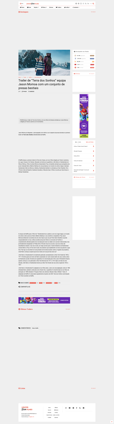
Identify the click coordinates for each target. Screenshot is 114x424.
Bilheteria (56, 410)
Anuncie (56, 417)
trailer (24, 77)
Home (22, 7)
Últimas (77, 73)
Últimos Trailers (25, 309)
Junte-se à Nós (56, 415)
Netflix (30, 77)
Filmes (44, 7)
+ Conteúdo (75, 7)
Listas (21, 388)
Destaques (23, 12)
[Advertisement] (57, 37)
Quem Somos (49, 415)
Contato (49, 417)
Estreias (49, 412)
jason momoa (37, 77)
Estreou (51, 7)
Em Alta (67, 7)
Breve (29, 7)
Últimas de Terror (79, 177)
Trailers (58, 7)
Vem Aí (49, 410)
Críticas (56, 412)
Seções (36, 7)
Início (19, 77)
